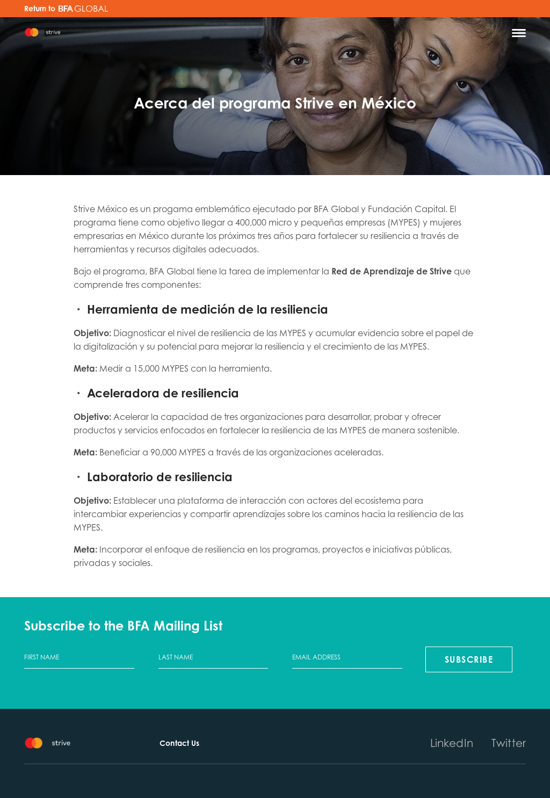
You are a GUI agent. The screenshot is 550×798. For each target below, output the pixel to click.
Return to (66, 8)
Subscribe (469, 659)
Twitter (508, 743)
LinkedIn (451, 743)
